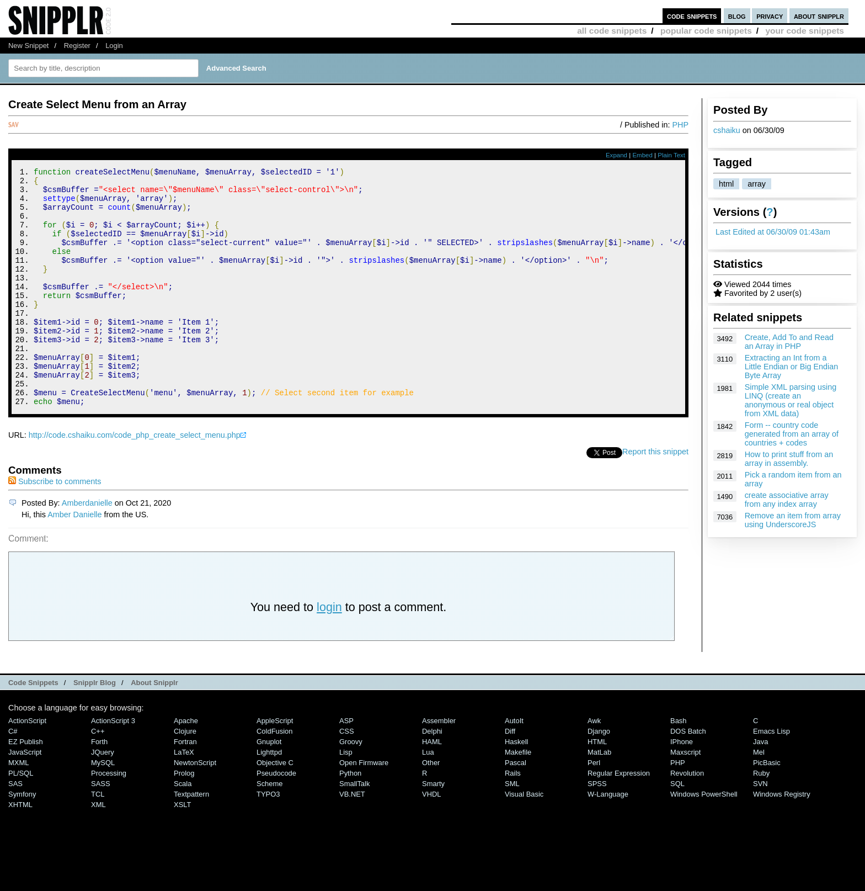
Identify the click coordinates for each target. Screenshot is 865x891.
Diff (510, 776)
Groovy (350, 786)
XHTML (20, 849)
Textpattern (191, 839)
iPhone (681, 786)
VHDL (431, 839)
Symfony (22, 839)
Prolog (184, 818)
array (756, 183)
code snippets (692, 15)
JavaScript (24, 797)
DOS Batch (688, 776)
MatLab (599, 797)
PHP (680, 124)
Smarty (433, 828)
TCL (97, 839)
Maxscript (685, 797)
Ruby (761, 818)
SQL (677, 828)
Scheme (270, 828)
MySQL (103, 807)
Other (431, 807)
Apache (186, 765)
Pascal (515, 807)
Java (760, 786)
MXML (18, 807)
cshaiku (726, 130)
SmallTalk (354, 828)
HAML (432, 786)
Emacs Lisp (771, 776)
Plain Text (671, 155)
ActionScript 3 (113, 765)
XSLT (182, 849)
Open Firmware (363, 807)
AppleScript (275, 765)
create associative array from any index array (787, 499)
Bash (678, 765)
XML (98, 849)
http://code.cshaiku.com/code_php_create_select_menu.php (135, 479)
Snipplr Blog (94, 727)
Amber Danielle (74, 559)
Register (77, 45)
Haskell (516, 786)
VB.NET (352, 839)
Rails (513, 818)
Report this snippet (655, 496)
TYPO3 (268, 839)
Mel (759, 797)
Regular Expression (619, 818)
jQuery (102, 797)
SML (512, 828)
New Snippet (28, 45)
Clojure (185, 776)
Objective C (275, 807)
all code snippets (612, 30)
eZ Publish (25, 786)
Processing (108, 818)
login (329, 652)
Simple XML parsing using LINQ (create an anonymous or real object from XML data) (791, 400)
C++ (97, 776)
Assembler (439, 765)
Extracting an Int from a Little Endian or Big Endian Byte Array (792, 366)
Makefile (518, 797)
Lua (428, 797)
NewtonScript (195, 807)
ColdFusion (275, 776)
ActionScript (27, 765)
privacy (769, 15)
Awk (594, 765)
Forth (99, 786)
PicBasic (767, 807)
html (726, 183)
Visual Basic (524, 839)
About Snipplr (154, 727)
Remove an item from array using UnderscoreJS (793, 520)
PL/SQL (20, 818)
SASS (100, 828)
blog (737, 15)
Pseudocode (276, 818)
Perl (594, 807)
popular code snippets (706, 30)
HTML (597, 786)
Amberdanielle (87, 547)
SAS (15, 828)
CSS (346, 776)
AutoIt (514, 765)
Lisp (346, 797)
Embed (642, 155)
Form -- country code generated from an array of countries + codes (792, 434)
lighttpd (269, 797)
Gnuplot (269, 786)
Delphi (432, 776)
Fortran (185, 786)
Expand (616, 155)
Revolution (687, 818)
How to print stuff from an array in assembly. (789, 459)
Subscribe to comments (54, 526)
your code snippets (804, 30)
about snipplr (819, 15)
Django (599, 776)
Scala (182, 828)
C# (13, 776)
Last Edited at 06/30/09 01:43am (773, 231)
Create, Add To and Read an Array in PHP (789, 342)
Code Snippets (33, 727)
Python (350, 818)
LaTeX (184, 797)
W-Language (608, 839)
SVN (760, 828)
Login (114, 45)
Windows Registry (781, 839)
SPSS (597, 828)
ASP (346, 765)
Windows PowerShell (704, 839)
